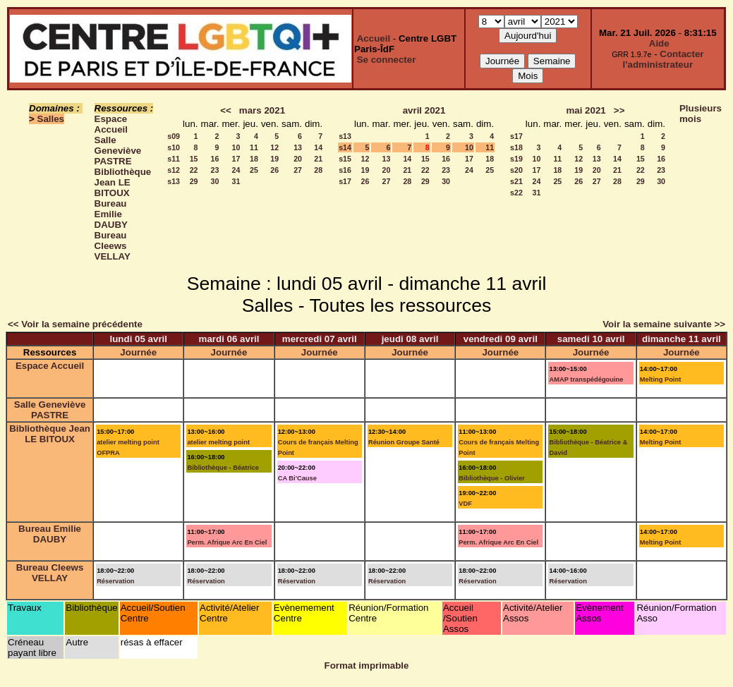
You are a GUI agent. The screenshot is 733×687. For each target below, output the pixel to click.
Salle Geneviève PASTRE (118, 150)
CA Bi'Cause (297, 478)
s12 (173, 170)
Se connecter (386, 59)
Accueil (373, 38)
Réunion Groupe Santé (404, 442)
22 (194, 170)
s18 (516, 147)
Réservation (115, 581)
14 (318, 147)
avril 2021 (424, 110)
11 (254, 147)
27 (297, 170)
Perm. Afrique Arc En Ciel (227, 542)
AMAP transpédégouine (586, 379)
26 (274, 170)
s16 (345, 170)
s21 (516, 181)
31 (236, 181)
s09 (173, 136)
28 (318, 170)
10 (236, 147)
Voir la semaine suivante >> (663, 324)
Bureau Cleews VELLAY (113, 246)
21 (318, 158)
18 (254, 158)
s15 (345, 158)
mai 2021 (585, 110)
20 (297, 158)
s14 (345, 147)
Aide (659, 43)
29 (194, 181)
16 (215, 158)
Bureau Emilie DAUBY (111, 214)
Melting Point (660, 379)
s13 (173, 181)
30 (215, 181)
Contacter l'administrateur (663, 59)
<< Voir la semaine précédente (75, 324)
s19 (516, 158)
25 (254, 170)
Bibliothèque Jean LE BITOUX (123, 182)
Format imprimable (367, 665)
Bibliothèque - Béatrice (223, 467)
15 (194, 158)
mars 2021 (262, 110)
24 (236, 170)
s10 (173, 147)
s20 (516, 170)
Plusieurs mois (700, 113)
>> (619, 110)
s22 (516, 192)
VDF (465, 503)
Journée (138, 352)
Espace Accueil (111, 124)
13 (297, 147)
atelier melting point (218, 442)
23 (215, 170)
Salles (51, 119)
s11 (173, 158)
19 (274, 158)
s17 (345, 181)
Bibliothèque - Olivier (492, 478)
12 (274, 147)
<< (225, 110)
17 (236, 158)
